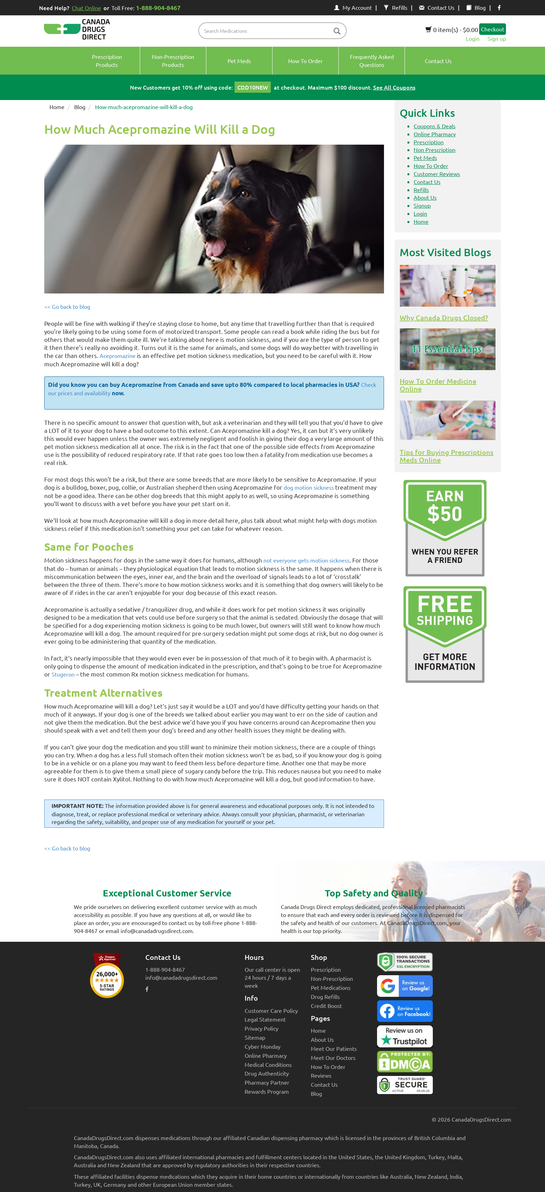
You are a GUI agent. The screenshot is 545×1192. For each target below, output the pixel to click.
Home (56, 106)
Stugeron (63, 674)
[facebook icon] (499, 7)
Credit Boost (326, 1005)
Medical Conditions (268, 1064)
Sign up (497, 38)
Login (472, 38)
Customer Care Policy (271, 1010)
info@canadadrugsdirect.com (181, 977)
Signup (422, 205)
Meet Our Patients (334, 1048)
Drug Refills (325, 996)
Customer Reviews (437, 173)
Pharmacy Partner (267, 1082)
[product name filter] (274, 31)
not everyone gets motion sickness (306, 560)
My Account (353, 7)
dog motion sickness (309, 487)
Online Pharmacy (435, 133)
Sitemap (255, 1037)
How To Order (431, 165)
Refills (395, 7)
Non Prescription (434, 149)
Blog (476, 7)
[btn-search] (337, 31)
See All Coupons (394, 87)
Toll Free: (147, 7)
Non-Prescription (332, 978)
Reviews (321, 1075)
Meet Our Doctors (333, 1057)
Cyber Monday (263, 1046)
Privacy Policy (261, 1028)
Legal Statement (265, 1019)
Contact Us (436, 7)
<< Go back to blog (67, 306)
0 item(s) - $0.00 (451, 29)
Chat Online (86, 7)
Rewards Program (267, 1091)
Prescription (429, 141)
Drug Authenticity (267, 1073)
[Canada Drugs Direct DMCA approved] (405, 1063)
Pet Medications (331, 987)
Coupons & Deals (434, 125)
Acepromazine (118, 355)
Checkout (492, 28)
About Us (425, 197)
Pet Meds (425, 157)
